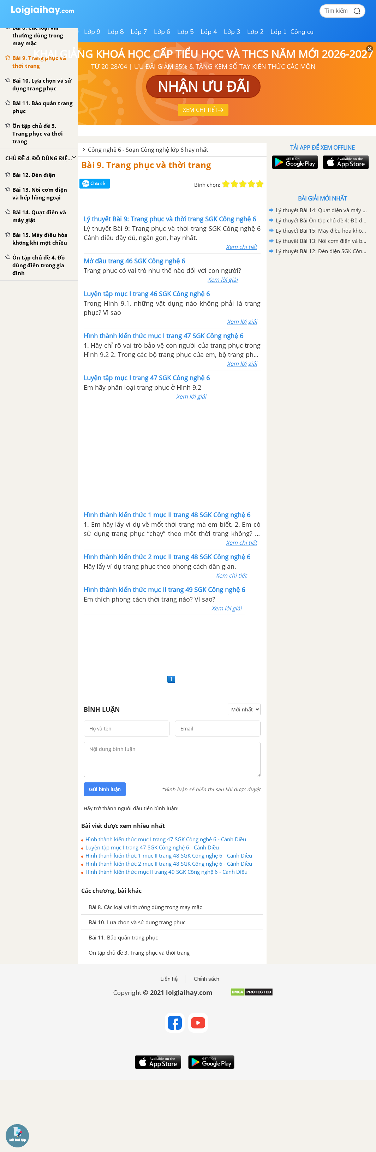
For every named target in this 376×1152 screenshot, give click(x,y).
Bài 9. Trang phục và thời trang (146, 165)
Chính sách (206, 979)
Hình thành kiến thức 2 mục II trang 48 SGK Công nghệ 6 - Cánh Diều (168, 863)
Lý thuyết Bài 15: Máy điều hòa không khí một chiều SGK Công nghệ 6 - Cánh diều (321, 230)
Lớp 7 (139, 32)
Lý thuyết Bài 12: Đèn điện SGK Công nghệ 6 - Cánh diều (321, 251)
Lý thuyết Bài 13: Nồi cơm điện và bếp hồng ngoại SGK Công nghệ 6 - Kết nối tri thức (321, 240)
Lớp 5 (185, 32)
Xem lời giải (223, 279)
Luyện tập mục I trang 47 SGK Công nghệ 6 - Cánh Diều (152, 847)
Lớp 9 (92, 32)
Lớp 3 (232, 32)
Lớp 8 (115, 32)
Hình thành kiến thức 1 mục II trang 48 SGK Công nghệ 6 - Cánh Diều (168, 855)
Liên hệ (169, 979)
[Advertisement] (172, 456)
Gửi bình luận (105, 789)
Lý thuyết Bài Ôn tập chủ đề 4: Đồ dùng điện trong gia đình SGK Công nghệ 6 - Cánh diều (321, 220)
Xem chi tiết (241, 247)
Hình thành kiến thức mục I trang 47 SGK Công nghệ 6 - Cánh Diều (165, 839)
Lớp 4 (209, 32)
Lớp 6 (162, 32)
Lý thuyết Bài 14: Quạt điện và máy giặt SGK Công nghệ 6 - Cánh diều (321, 210)
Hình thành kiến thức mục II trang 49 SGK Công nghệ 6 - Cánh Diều (166, 871)
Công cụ (302, 32)
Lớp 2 (255, 32)
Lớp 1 (278, 32)
